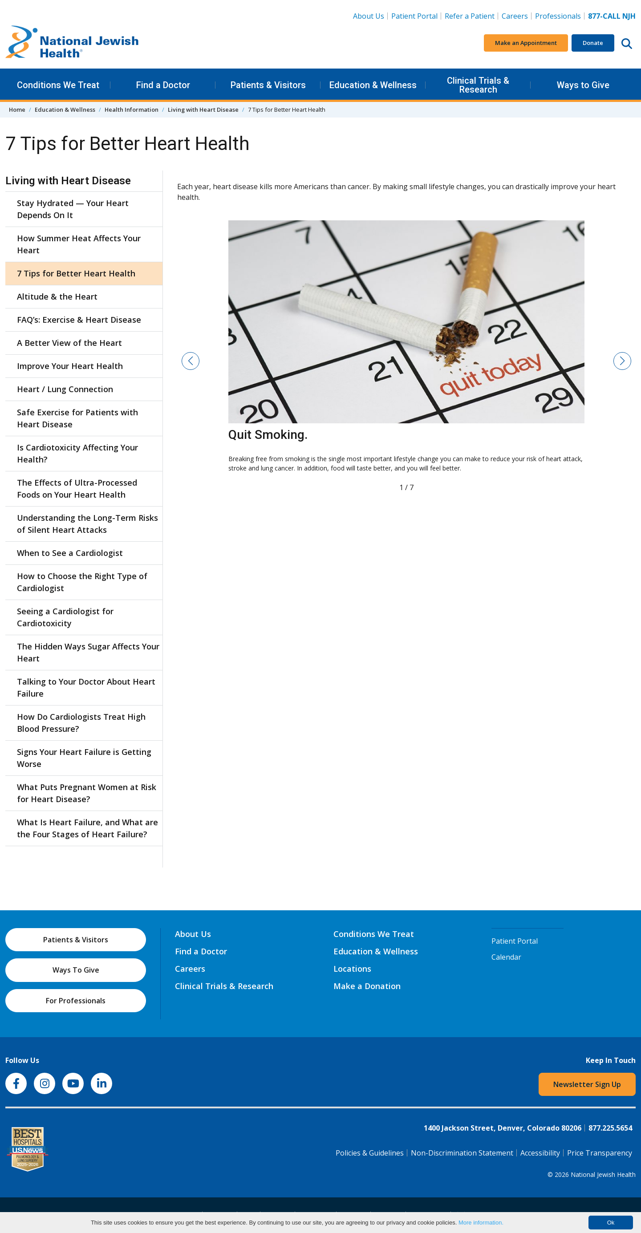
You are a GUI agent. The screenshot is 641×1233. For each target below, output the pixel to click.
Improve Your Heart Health (70, 366)
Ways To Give (76, 970)
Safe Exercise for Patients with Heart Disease (77, 418)
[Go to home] (72, 43)
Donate (593, 43)
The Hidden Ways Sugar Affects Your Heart (88, 652)
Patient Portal (414, 16)
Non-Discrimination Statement (462, 1153)
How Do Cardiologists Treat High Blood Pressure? (81, 722)
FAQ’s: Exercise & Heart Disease (79, 319)
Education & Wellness (373, 85)
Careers (516, 15)
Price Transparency (599, 1153)
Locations (352, 968)
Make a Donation (367, 986)
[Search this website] (627, 43)
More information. (480, 1222)
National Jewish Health (603, 1174)
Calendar (506, 957)
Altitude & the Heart (57, 296)
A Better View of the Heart (69, 342)
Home (17, 109)
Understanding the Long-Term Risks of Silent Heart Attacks (87, 523)
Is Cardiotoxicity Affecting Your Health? (77, 453)
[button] (190, 361)
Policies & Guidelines (370, 1153)
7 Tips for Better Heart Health (76, 273)
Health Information (131, 109)
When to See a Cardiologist (70, 553)
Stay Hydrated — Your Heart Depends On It (73, 209)
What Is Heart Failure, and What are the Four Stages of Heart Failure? (87, 828)
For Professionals (75, 1001)
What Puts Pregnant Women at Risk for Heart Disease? (86, 793)
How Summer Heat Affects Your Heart (79, 244)
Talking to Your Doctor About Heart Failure (86, 687)
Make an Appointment (526, 43)
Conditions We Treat (58, 85)
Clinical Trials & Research (478, 85)
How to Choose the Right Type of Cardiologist (82, 582)
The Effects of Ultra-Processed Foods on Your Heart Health (77, 488)
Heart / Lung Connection (65, 389)
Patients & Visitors (268, 85)
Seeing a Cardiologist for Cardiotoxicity (65, 617)
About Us (368, 16)
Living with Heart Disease (203, 109)
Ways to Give (583, 85)
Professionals (558, 16)
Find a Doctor (163, 85)
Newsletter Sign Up (587, 1084)
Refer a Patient (470, 16)
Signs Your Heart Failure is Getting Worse (84, 757)
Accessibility (540, 1153)
